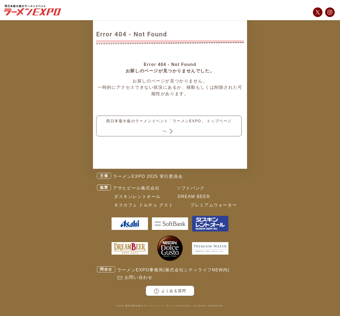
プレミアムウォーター (213, 205)
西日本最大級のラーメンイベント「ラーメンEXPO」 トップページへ (169, 127)
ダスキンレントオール (137, 196)
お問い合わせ (139, 277)
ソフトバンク (191, 188)
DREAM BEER (194, 196)
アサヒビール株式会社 (136, 188)
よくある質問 (170, 291)
